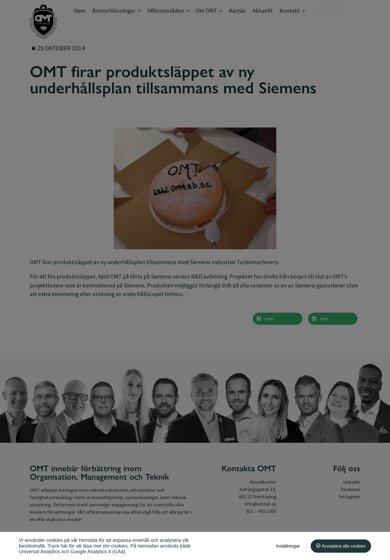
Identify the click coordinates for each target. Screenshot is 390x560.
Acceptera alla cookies (344, 545)
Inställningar (288, 545)
